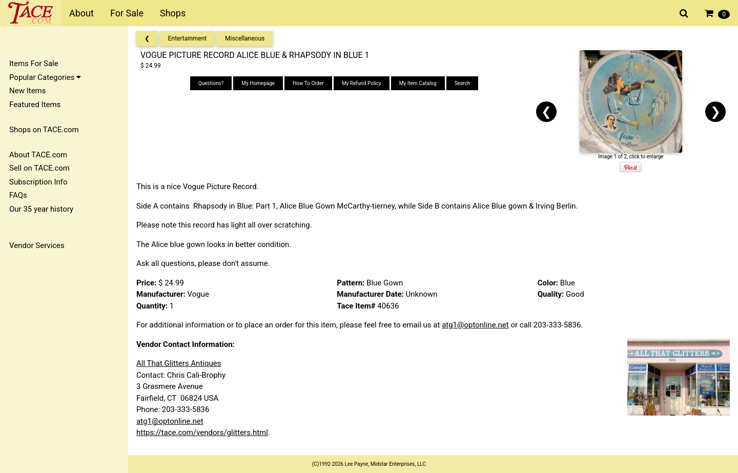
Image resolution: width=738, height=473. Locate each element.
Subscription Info (38, 182)
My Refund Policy (361, 83)
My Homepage (258, 83)
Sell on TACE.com (39, 168)
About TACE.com (38, 154)
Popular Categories (45, 77)
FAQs (18, 195)
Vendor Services (37, 245)
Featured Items (34, 104)
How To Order (308, 83)
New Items (27, 90)
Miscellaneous (244, 38)
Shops (173, 13)
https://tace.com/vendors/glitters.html (202, 432)
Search (462, 83)
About (81, 13)
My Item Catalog (418, 83)
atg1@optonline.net (475, 325)
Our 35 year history (41, 209)
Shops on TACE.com (44, 129)
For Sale (127, 13)
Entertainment (187, 38)
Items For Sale (33, 63)
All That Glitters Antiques (178, 363)
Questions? (211, 83)
